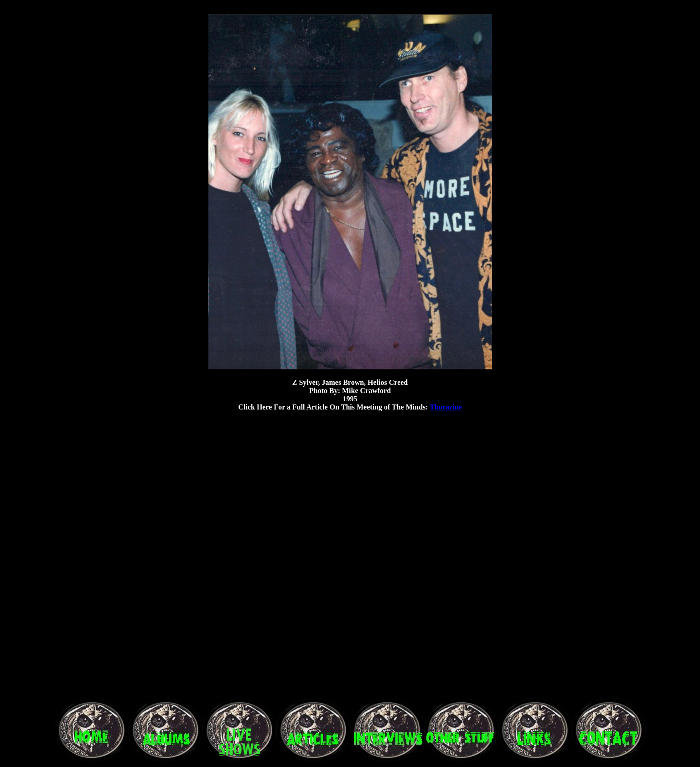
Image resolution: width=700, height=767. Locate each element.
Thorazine (445, 407)
